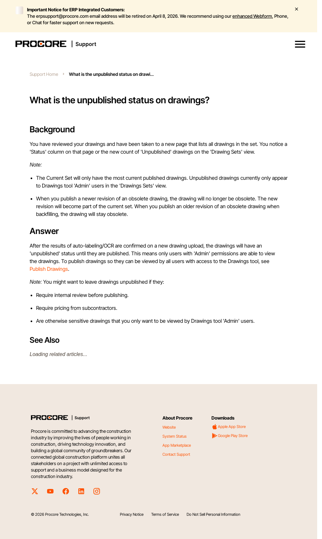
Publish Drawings (49, 269)
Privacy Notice (131, 514)
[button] (300, 44)
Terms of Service (165, 514)
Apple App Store (228, 426)
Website (169, 427)
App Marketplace (176, 445)
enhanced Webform (252, 16)
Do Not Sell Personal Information (213, 514)
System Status (174, 436)
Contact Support (176, 454)
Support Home (44, 74)
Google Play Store (229, 435)
